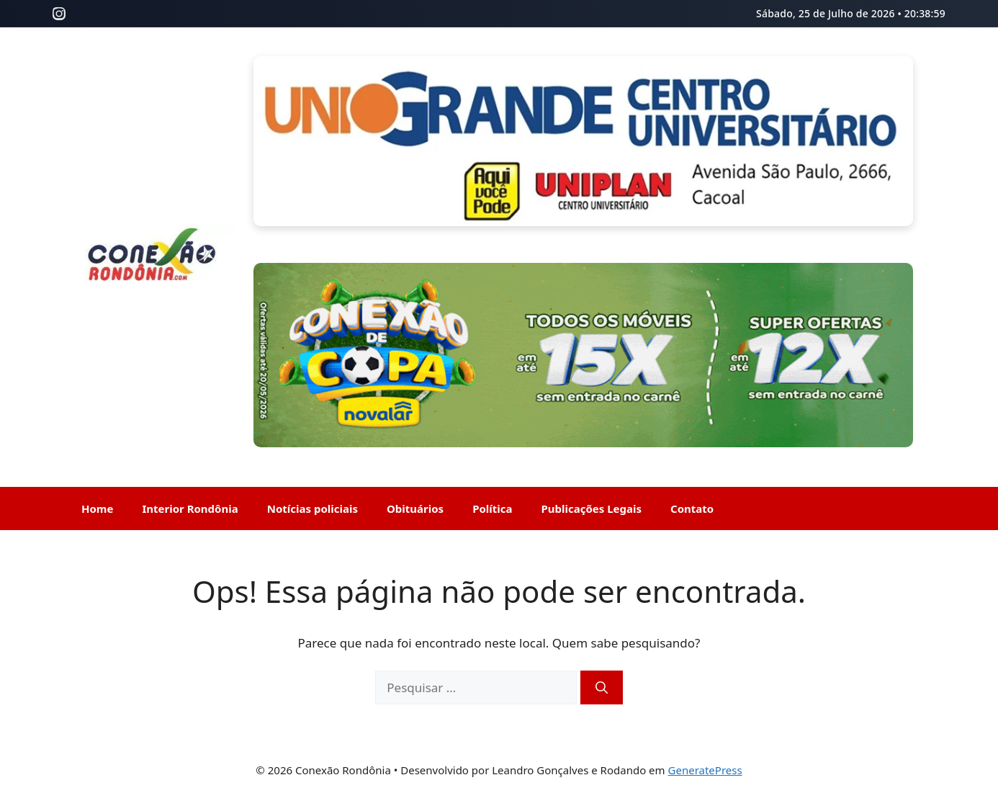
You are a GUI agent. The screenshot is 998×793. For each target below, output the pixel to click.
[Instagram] (59, 13)
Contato (692, 508)
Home (97, 508)
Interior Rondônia (190, 508)
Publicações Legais (591, 508)
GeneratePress (705, 770)
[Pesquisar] (601, 688)
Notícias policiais (312, 508)
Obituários (415, 508)
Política (492, 508)
